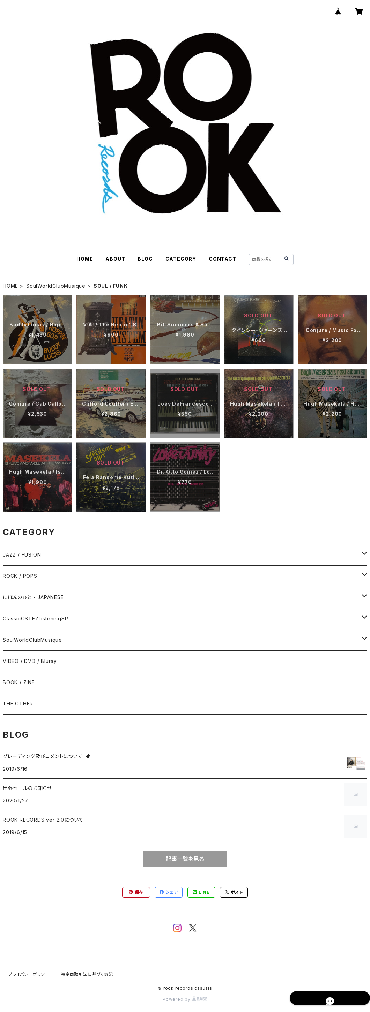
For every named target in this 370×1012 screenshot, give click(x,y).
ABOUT (115, 259)
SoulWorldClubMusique (56, 286)
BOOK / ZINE (19, 682)
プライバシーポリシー (29, 974)
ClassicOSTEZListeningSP (35, 618)
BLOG (145, 259)
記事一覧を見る (185, 858)
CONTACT (222, 259)
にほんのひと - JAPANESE (33, 597)
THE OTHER (18, 704)
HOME (84, 259)
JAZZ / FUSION (22, 555)
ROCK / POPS (20, 576)
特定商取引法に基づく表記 (87, 974)
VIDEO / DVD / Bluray (30, 661)
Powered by (185, 999)
